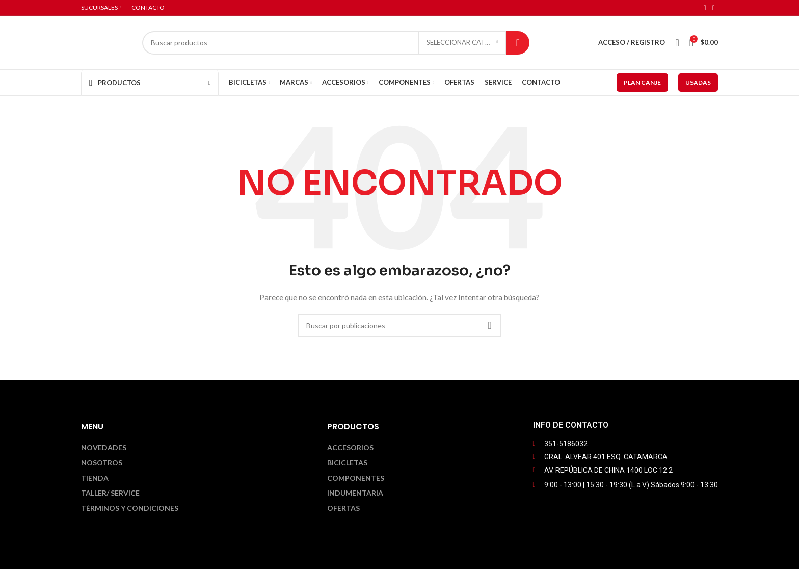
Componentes (355, 478)
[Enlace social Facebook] (705, 8)
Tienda (95, 478)
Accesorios (350, 448)
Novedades (103, 448)
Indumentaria (355, 493)
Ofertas (343, 508)
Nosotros (101, 463)
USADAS (698, 82)
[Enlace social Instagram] (713, 8)
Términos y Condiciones (129, 508)
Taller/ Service (110, 493)
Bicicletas (347, 463)
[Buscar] (335, 43)
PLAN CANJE (642, 82)
